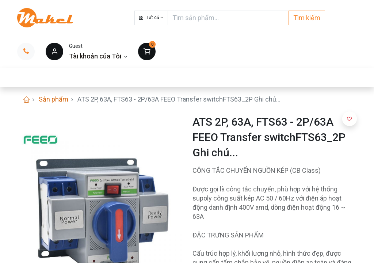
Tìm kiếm (306, 18)
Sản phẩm (53, 99)
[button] (151, 18)
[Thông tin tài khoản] (98, 56)
